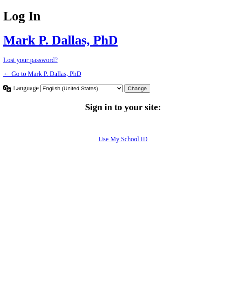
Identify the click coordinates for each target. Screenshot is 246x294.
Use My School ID (122, 139)
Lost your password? (30, 59)
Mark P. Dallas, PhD (60, 40)
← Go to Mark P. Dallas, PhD (42, 73)
